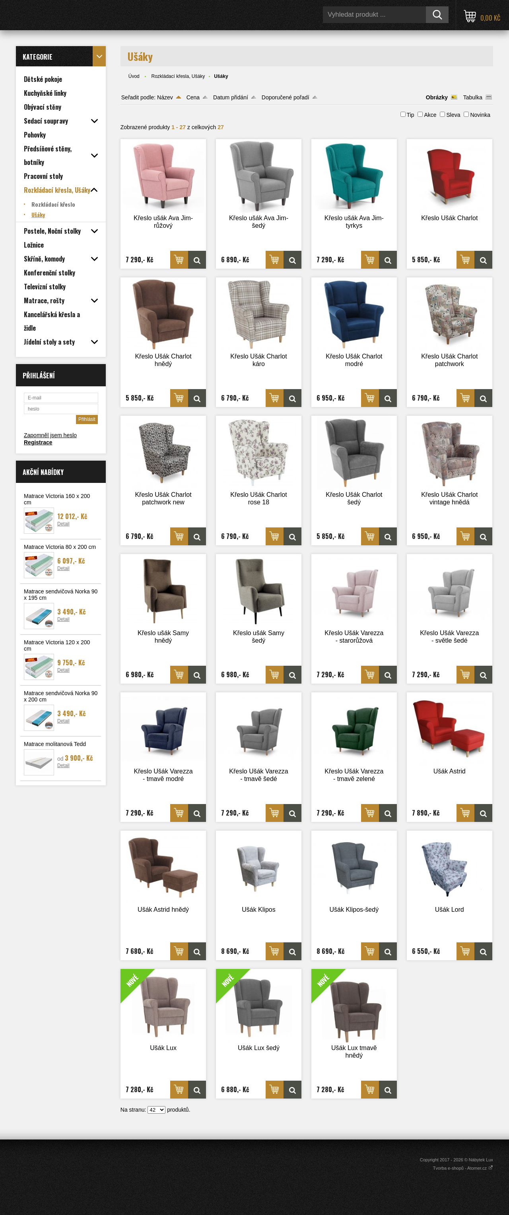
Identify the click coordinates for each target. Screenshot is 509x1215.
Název (165, 97)
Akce (430, 115)
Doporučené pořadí (285, 97)
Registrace (38, 442)
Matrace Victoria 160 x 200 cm (57, 499)
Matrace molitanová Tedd (55, 744)
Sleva (453, 115)
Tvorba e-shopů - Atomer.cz (463, 1168)
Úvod (134, 76)
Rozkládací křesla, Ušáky (178, 76)
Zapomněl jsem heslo (50, 435)
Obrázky (437, 97)
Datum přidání (230, 97)
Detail (63, 524)
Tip (410, 115)
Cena (193, 97)
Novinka (480, 115)
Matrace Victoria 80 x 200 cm (60, 547)
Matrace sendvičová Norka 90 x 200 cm (60, 696)
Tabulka (472, 97)
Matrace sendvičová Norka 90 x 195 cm (60, 594)
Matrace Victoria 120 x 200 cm (57, 645)
